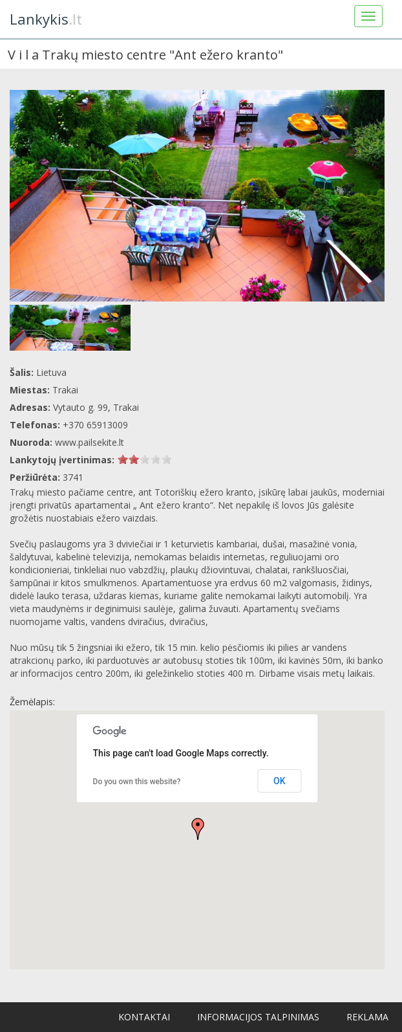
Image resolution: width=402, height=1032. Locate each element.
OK (279, 781)
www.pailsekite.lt (89, 442)
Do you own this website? (137, 781)
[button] (197, 829)
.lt (46, 18)
